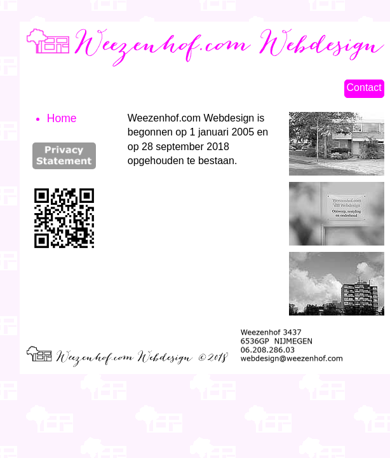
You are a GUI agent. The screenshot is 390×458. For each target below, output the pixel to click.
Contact (364, 87)
